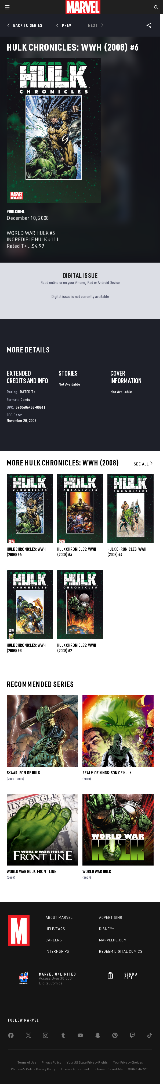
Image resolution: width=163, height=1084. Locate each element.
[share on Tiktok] (149, 1036)
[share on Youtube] (80, 1036)
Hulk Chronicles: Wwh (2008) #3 (26, 647)
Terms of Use (26, 1062)
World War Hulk (96, 871)
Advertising (110, 917)
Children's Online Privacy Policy (33, 1069)
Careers (54, 940)
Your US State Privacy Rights (87, 1062)
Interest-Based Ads (109, 1069)
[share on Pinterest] (115, 1036)
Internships (57, 951)
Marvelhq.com (113, 940)
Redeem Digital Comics (121, 951)
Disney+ (106, 929)
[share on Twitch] (132, 1036)
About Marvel (59, 917)
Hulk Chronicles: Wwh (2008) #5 (76, 551)
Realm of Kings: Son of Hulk (106, 772)
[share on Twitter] (28, 1036)
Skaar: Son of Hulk (23, 772)
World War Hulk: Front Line (31, 871)
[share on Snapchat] (97, 1036)
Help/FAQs (55, 929)
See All (144, 464)
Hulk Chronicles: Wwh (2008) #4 (126, 551)
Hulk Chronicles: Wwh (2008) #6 (26, 551)
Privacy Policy (51, 1062)
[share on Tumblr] (63, 1036)
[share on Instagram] (45, 1036)
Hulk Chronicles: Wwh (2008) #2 (76, 647)
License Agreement (75, 1069)
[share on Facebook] (11, 1036)
